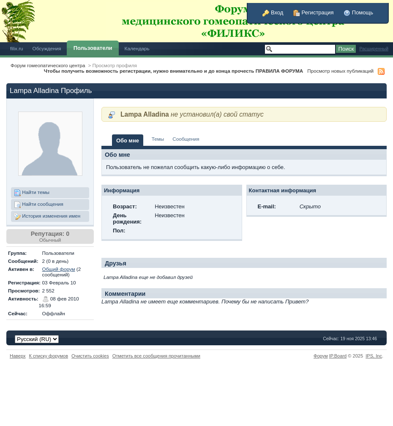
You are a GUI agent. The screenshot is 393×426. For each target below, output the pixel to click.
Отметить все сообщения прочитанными (156, 355)
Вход (272, 12)
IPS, (374, 355)
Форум (321, 355)
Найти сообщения (38, 204)
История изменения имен (47, 216)
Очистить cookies (90, 355)
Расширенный (373, 48)
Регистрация (313, 12)
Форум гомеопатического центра (48, 65)
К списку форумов (48, 355)
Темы (158, 139)
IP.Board (338, 355)
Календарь (137, 48)
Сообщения (185, 139)
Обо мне (127, 140)
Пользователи (93, 48)
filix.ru (16, 48)
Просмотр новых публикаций (340, 71)
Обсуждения (47, 48)
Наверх (18, 355)
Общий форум (58, 269)
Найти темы (31, 192)
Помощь (358, 12)
